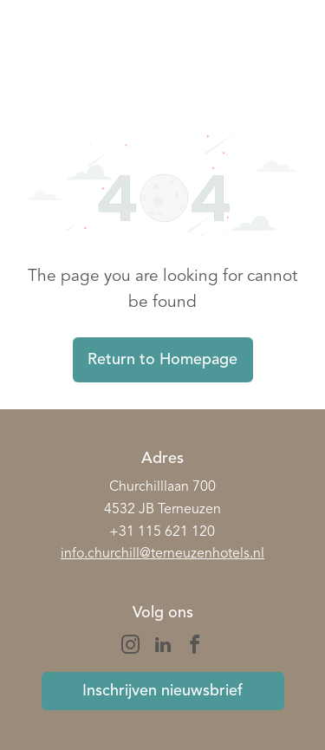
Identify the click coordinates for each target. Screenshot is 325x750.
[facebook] (195, 647)
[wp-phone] (39, 65)
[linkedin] (163, 647)
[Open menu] (291, 53)
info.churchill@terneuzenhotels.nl (162, 554)
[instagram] (131, 647)
